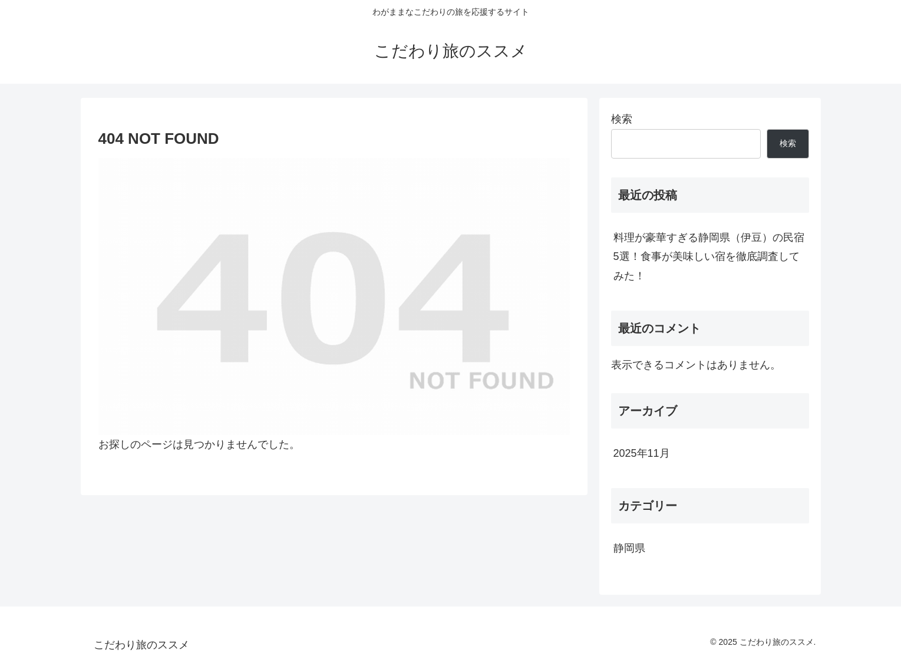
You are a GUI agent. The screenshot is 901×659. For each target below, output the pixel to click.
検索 (621, 119)
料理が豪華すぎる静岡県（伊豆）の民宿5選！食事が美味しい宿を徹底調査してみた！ (708, 257)
